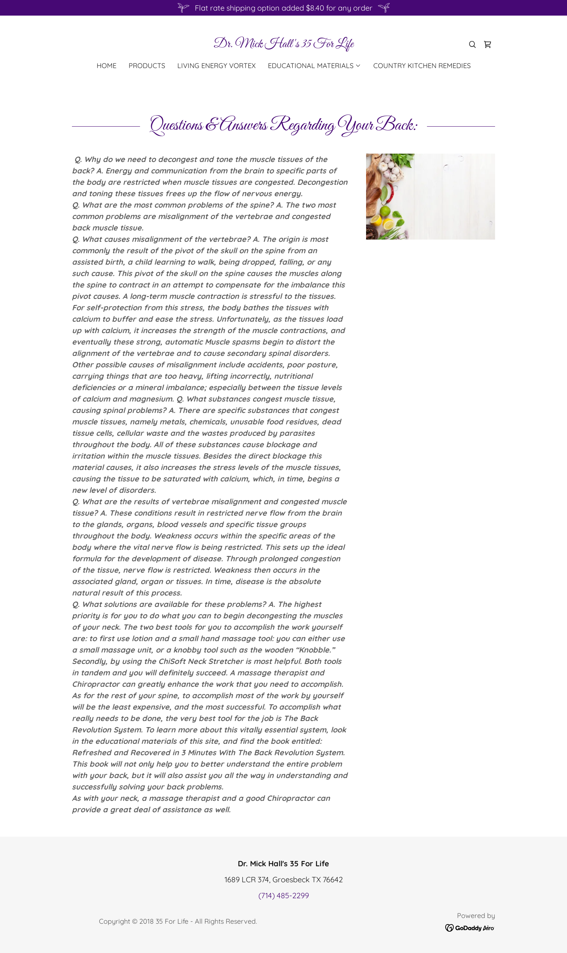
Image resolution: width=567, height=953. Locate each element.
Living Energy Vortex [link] (216, 65)
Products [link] (147, 65)
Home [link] (106, 65)
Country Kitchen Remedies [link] (422, 65)
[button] (314, 65)
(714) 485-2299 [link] (283, 895)
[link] (283, 44)
